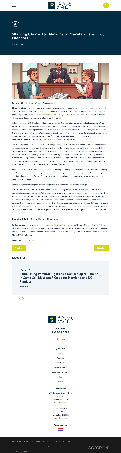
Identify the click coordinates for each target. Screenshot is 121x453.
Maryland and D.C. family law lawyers (58, 225)
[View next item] (23, 298)
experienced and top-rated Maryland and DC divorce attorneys (62, 114)
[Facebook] (57, 339)
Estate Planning (60, 367)
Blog (60, 377)
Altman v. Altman (50, 139)
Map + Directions (60, 402)
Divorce (25, 240)
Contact (60, 381)
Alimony (32, 240)
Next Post (101, 248)
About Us (60, 358)
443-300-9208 (60, 332)
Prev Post (19, 248)
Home (60, 353)
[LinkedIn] (63, 339)
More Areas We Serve (60, 372)
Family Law (60, 363)
